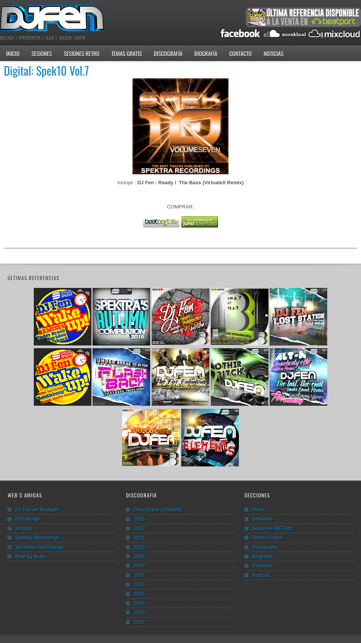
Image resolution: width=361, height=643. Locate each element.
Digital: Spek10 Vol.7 (46, 70)
